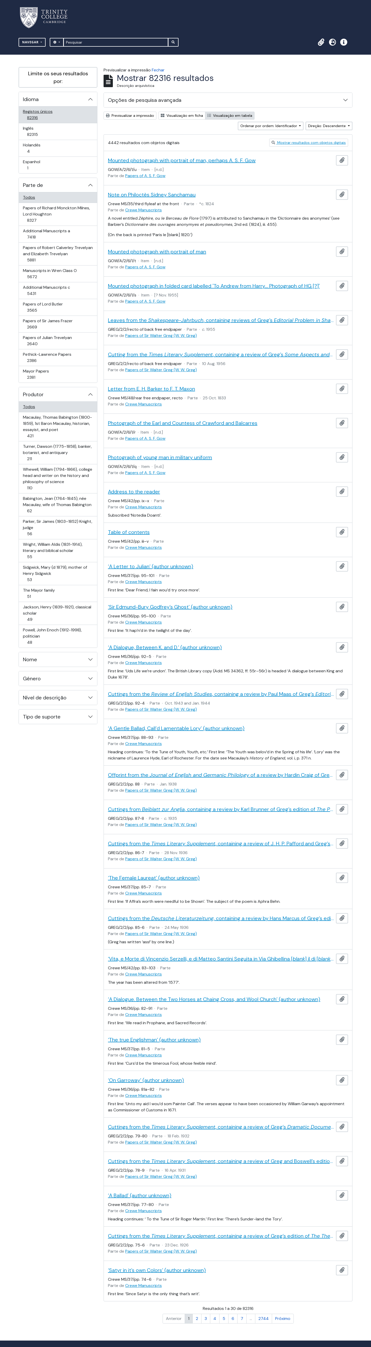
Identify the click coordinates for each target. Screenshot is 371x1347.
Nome (30, 659)
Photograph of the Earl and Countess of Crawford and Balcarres (182, 423)
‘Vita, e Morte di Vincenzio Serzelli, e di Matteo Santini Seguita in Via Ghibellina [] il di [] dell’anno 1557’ (221, 959)
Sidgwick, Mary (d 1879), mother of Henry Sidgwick (55, 573)
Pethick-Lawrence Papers (47, 357)
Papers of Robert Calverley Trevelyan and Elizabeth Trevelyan (58, 253)
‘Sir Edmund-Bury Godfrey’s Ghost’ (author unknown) (170, 607)
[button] (321, 42)
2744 (263, 1318)
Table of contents (129, 532)
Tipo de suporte (42, 716)
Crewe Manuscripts (143, 210)
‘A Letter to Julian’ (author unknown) (150, 566)
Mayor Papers (38, 374)
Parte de (33, 185)
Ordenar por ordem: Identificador (269, 125)
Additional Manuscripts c (46, 290)
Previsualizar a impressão (130, 115)
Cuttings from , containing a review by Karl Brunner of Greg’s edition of (221, 809)
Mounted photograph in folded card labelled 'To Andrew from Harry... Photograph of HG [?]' (214, 286)
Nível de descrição (44, 697)
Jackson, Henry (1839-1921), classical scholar (57, 613)
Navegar (31, 42)
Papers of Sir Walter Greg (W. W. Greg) (161, 335)
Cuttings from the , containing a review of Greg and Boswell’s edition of (221, 1161)
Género (32, 678)
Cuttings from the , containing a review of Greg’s (221, 1127)
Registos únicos (40, 114)
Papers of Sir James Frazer (48, 324)
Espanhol (35, 165)
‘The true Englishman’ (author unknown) (154, 1040)
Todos (29, 197)
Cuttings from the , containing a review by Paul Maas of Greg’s (221, 694)
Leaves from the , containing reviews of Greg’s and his (221, 320)
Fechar (158, 70)
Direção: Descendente (327, 125)
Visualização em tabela (229, 115)
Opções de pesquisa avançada (144, 100)
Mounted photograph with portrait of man (157, 252)
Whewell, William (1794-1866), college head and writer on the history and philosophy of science (57, 478)
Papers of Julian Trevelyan (47, 340)
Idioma (31, 99)
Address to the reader (134, 492)
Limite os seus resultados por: (58, 77)
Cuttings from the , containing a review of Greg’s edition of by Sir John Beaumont (221, 1236)
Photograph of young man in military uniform (160, 457)
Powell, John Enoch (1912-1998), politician (52, 636)
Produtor (33, 394)
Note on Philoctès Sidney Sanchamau (152, 195)
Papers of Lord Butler (43, 307)
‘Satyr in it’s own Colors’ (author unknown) (157, 1270)
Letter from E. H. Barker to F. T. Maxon (151, 389)
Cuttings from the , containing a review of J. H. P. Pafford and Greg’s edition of (221, 843)
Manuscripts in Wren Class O (50, 273)
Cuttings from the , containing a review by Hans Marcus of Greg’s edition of (221, 918)
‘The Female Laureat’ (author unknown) (154, 878)
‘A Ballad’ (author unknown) (139, 1195)
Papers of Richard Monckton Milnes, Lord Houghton (56, 214)
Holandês (36, 148)
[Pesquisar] (115, 42)
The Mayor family (39, 593)
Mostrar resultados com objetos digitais (309, 142)
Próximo (282, 1318)
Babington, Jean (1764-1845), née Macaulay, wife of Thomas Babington (57, 504)
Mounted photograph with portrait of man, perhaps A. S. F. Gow (182, 160)
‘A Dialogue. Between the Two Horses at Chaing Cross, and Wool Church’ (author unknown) (214, 999)
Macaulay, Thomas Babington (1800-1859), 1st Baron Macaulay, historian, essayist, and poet (57, 426)
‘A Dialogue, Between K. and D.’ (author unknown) (165, 647)
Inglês (40, 131)
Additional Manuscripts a (46, 234)
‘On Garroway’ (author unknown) (146, 1080)
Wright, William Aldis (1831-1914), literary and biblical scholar (52, 550)
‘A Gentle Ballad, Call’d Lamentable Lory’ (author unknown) (176, 728)
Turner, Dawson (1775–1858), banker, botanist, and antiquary (57, 452)
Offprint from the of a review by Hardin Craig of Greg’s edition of (221, 775)
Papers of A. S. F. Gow (145, 175)
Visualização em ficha (182, 115)
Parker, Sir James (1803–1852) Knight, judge (57, 527)
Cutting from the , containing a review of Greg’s (221, 354)
